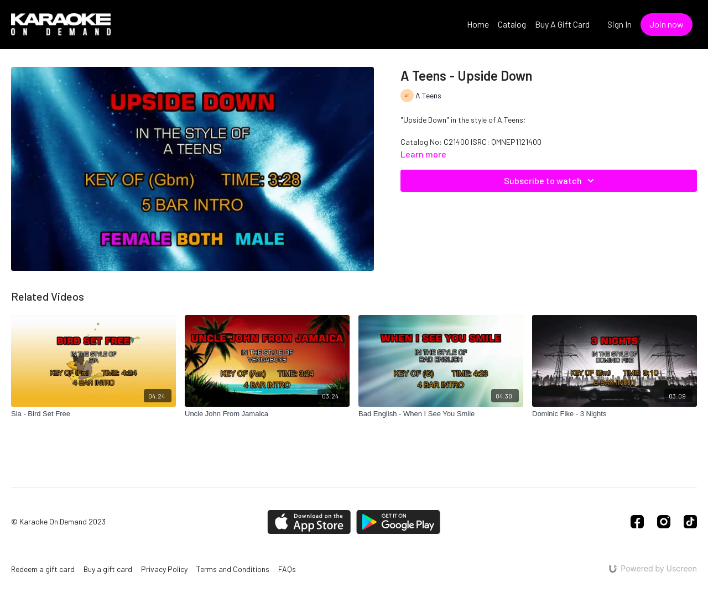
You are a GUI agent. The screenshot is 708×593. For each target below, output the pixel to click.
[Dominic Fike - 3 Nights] (614, 413)
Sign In (619, 24)
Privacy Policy (164, 569)
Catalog (512, 24)
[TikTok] (690, 521)
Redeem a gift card (43, 569)
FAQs (287, 569)
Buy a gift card (108, 569)
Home (478, 24)
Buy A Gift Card (562, 24)
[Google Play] (398, 522)
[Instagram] (663, 521)
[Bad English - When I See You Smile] (440, 413)
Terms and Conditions (232, 569)
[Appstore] (309, 522)
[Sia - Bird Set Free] (93, 413)
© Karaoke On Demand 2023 (58, 522)
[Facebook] (637, 521)
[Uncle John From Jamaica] (267, 413)
